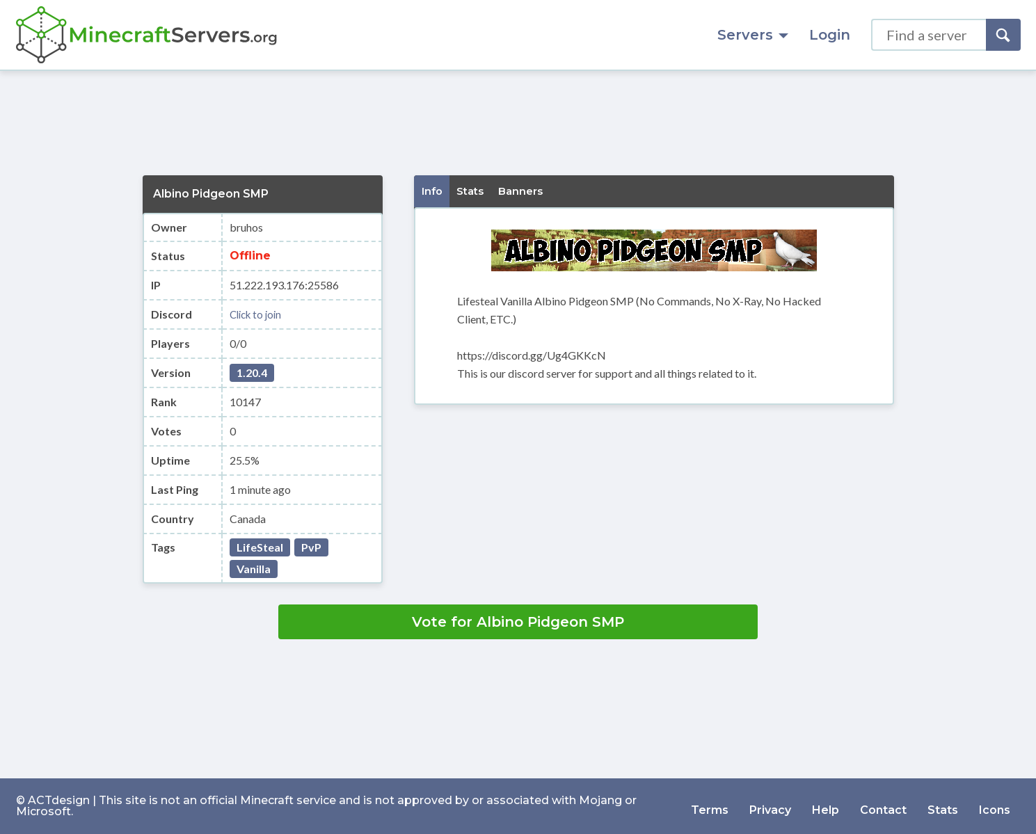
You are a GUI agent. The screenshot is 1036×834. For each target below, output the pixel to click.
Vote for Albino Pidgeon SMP (518, 622)
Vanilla (254, 568)
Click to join (258, 314)
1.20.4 (252, 372)
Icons (994, 805)
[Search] (1003, 35)
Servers (752, 34)
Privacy (770, 805)
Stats (942, 805)
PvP (311, 547)
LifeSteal (260, 547)
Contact (883, 805)
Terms (709, 805)
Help (825, 805)
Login (829, 34)
